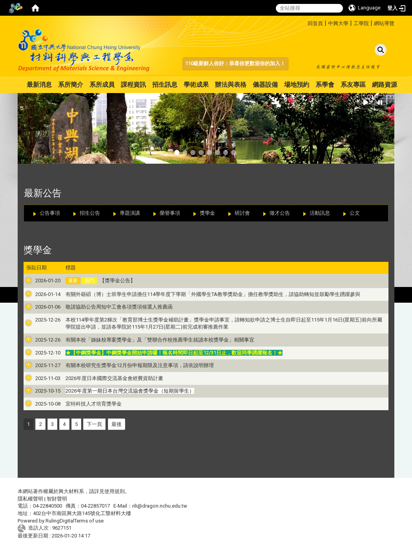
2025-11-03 (38, 378)
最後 (116, 424)
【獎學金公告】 (108, 280)
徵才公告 (280, 213)
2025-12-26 (38, 320)
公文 (355, 213)
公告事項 (50, 213)
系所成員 (102, 84)
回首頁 (315, 23)
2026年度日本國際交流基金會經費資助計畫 (105, 378)
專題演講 (130, 213)
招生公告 (90, 213)
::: (304, 22)
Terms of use (89, 521)
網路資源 (384, 84)
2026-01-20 (38, 280)
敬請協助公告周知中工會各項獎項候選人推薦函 (110, 307)
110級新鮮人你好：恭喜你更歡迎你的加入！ (235, 63)
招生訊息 (164, 84)
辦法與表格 (230, 84)
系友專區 (353, 84)
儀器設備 (265, 84)
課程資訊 (133, 84)
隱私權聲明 (30, 499)
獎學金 (207, 213)
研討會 (242, 213)
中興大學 (338, 23)
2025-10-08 (38, 404)
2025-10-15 (38, 391)
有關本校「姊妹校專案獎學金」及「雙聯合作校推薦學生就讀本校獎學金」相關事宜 (151, 340)
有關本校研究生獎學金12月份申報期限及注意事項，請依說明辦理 (131, 365)
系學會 (324, 84)
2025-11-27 (38, 365)
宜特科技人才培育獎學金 (85, 404)
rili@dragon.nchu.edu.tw (159, 506)
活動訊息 (320, 213)
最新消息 (39, 84)
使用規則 (114, 491)
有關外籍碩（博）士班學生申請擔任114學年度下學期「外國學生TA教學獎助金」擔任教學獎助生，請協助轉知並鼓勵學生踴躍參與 (204, 294)
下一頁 (94, 424)
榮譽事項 (170, 213)
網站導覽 (384, 23)
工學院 (361, 23)
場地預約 (296, 84)
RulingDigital (60, 521)
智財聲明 (57, 499)
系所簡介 (70, 84)
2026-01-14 (38, 294)
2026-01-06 (38, 307)
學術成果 (196, 84)
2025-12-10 (38, 353)
